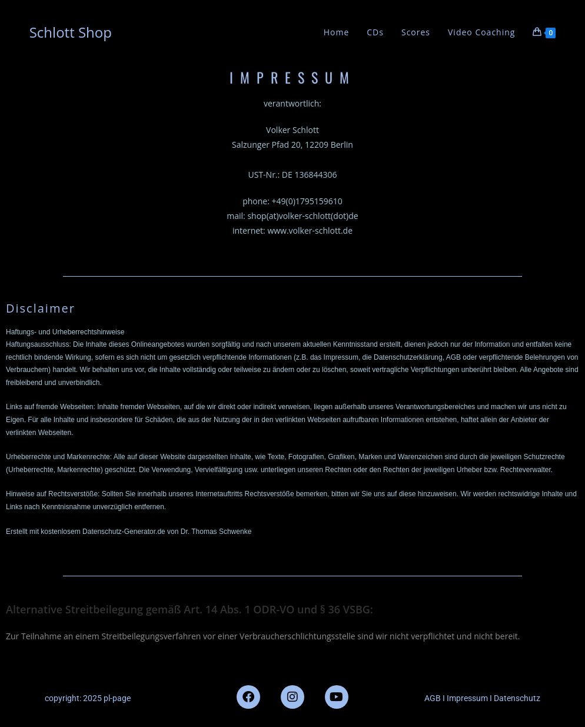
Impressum (466, 698)
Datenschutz (517, 698)
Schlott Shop (70, 32)
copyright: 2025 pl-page (88, 698)
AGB (432, 698)
